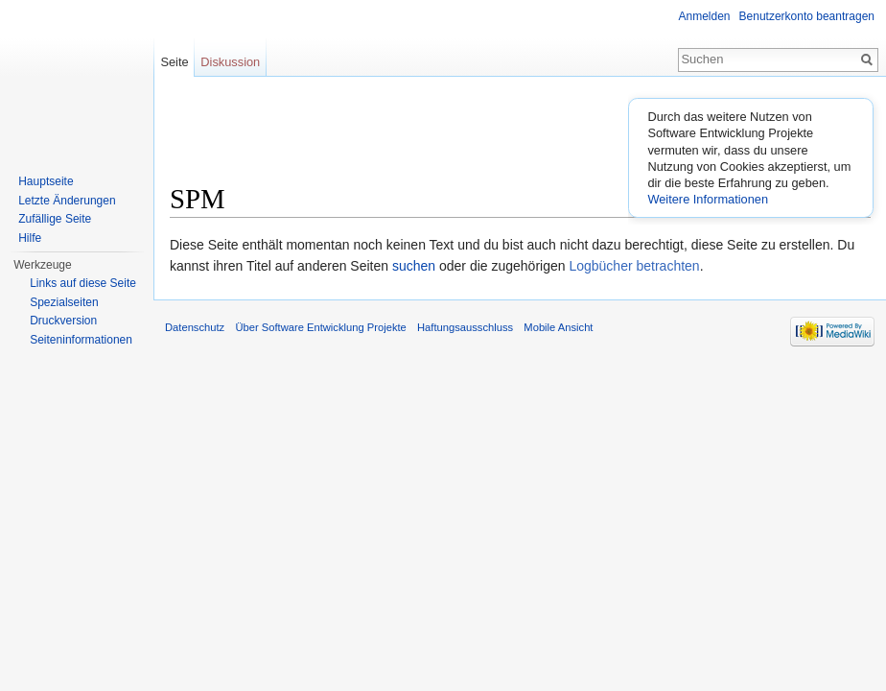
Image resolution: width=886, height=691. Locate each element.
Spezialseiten (64, 302)
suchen (413, 266)
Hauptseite (45, 181)
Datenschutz (194, 327)
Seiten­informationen (81, 339)
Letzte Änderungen (66, 200)
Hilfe (29, 238)
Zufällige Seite (54, 219)
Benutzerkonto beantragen (806, 16)
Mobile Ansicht (558, 327)
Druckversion (63, 320)
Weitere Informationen (707, 199)
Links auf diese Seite (83, 283)
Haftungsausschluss (465, 327)
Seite (174, 62)
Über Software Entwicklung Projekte (320, 327)
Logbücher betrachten (634, 266)
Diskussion (230, 62)
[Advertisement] (521, 135)
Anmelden (705, 16)
